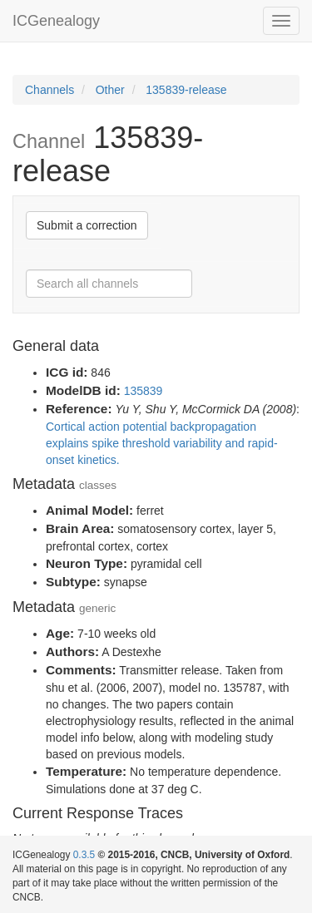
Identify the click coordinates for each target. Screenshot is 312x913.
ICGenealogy (56, 20)
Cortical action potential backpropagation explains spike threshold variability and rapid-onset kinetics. (162, 443)
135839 (143, 390)
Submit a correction (87, 225)
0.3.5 (84, 855)
